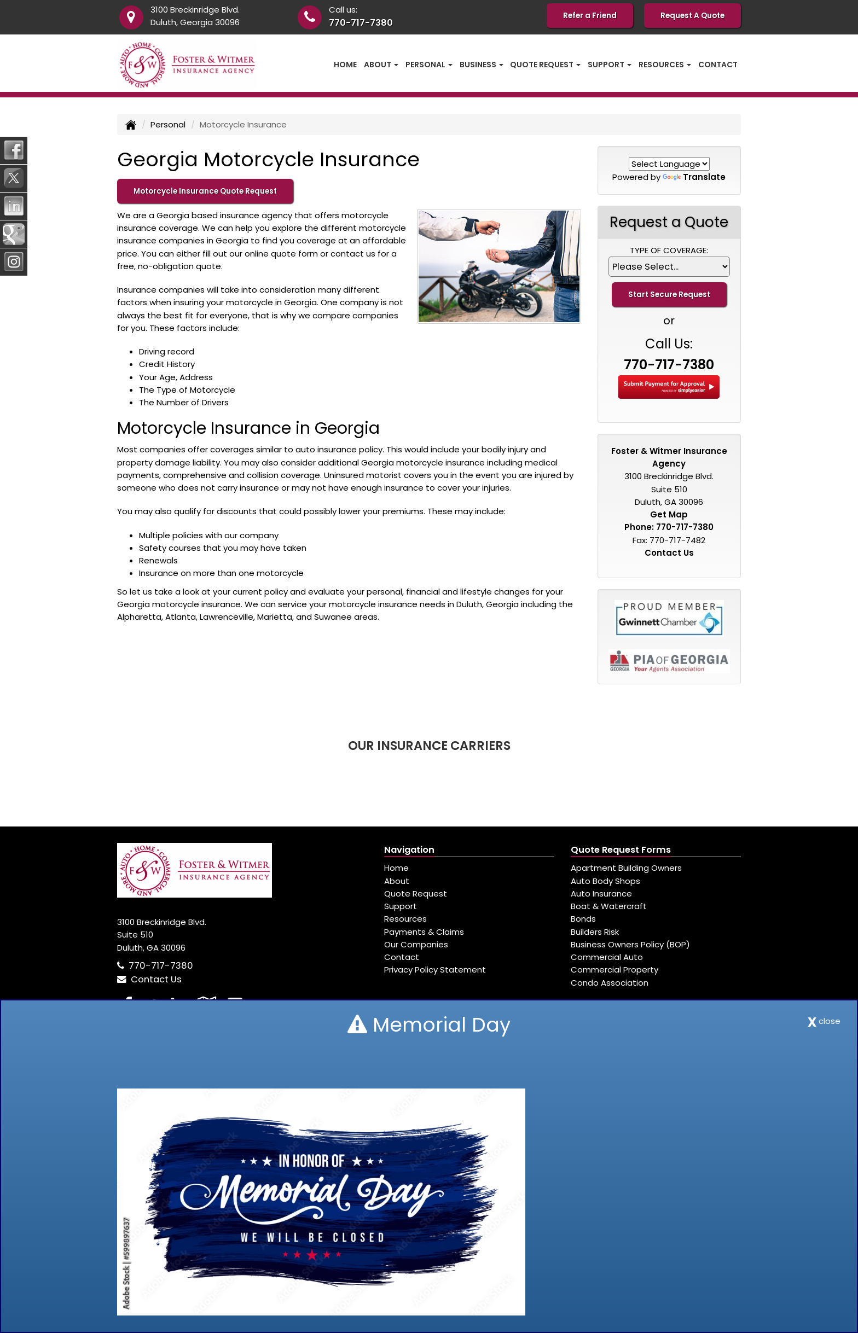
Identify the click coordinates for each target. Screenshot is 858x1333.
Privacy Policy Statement (435, 969)
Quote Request (415, 893)
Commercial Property (614, 969)
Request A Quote (692, 15)
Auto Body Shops (605, 881)
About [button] (381, 64)
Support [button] (609, 64)
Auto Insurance (601, 893)
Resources (405, 918)
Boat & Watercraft (609, 906)
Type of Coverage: (669, 250)
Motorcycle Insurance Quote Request (205, 191)
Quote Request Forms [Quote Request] (621, 849)
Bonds (583, 918)
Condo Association (609, 982)
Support (400, 906)
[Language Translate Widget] (669, 164)
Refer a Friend (590, 15)
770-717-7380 (361, 22)
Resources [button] (665, 64)
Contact (718, 64)
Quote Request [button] (545, 64)
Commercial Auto (607, 957)
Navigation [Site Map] (409, 849)
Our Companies (416, 944)
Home (345, 64)
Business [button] (481, 64)
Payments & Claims (424, 932)
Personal (167, 124)
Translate (694, 177)
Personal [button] (429, 64)
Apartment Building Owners (626, 868)
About (396, 881)
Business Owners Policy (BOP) (630, 944)
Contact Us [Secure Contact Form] (669, 552)
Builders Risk (595, 932)
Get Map (669, 514)
